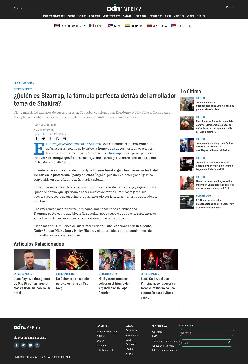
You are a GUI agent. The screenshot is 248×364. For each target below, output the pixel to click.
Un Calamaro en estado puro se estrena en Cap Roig (72, 283)
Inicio (17, 83)
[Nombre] (206, 332)
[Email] (201, 343)
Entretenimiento (23, 89)
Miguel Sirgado (47, 125)
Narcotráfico (203, 196)
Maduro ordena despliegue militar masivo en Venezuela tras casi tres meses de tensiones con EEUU (215, 184)
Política (200, 97)
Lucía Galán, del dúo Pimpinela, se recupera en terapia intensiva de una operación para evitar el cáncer (159, 287)
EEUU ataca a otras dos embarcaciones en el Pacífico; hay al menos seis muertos (215, 203)
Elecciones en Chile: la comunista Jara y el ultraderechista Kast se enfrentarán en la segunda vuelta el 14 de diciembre (214, 126)
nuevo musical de (74, 144)
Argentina (28, 83)
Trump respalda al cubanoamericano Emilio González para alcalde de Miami (215, 105)
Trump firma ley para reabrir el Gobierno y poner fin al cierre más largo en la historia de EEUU (214, 165)
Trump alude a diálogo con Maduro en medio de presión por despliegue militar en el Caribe (215, 146)
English (230, 7)
